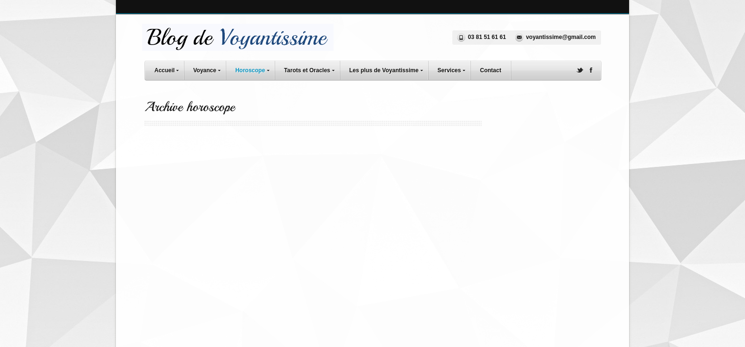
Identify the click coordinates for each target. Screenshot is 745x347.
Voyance (209, 69)
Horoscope (254, 69)
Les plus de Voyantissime (388, 69)
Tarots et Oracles (311, 69)
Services (454, 69)
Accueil (168, 69)
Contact (490, 70)
